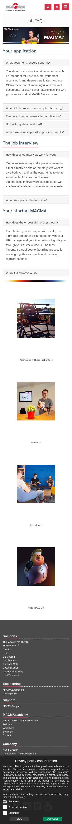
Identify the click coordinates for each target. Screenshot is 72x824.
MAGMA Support (11, 706)
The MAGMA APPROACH (16, 642)
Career (6, 772)
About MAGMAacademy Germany (20, 720)
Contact (7, 735)
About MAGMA (10, 750)
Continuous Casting (13, 671)
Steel (5, 653)
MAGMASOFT (11, 645)
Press (6, 764)
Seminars (8, 731)
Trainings (7, 724)
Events (6, 768)
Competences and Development (19, 753)
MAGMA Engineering (13, 690)
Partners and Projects (14, 757)
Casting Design (10, 667)
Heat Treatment (11, 675)
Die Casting (9, 656)
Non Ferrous (9, 660)
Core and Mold (10, 664)
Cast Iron (7, 649)
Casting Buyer (10, 693)
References (9, 761)
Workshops (8, 728)
